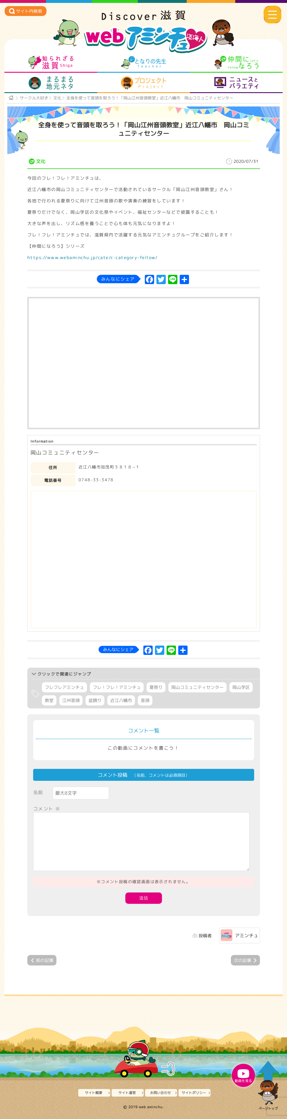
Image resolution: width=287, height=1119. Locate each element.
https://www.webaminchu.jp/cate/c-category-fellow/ (92, 257)
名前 (38, 792)
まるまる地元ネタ (50, 83)
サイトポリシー (194, 1092)
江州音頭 (71, 700)
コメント (46, 809)
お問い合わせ (160, 1092)
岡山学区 (241, 687)
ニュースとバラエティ (236, 83)
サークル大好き (34, 98)
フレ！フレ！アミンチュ (117, 687)
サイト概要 (93, 1092)
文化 (57, 98)
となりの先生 (143, 62)
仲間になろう (236, 62)
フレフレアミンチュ (64, 687)
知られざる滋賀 (50, 62)
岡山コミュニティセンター (197, 687)
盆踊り (94, 700)
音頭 (145, 700)
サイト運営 (127, 1092)
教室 (49, 700)
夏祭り (156, 687)
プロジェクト (143, 83)
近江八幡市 (121, 700)
